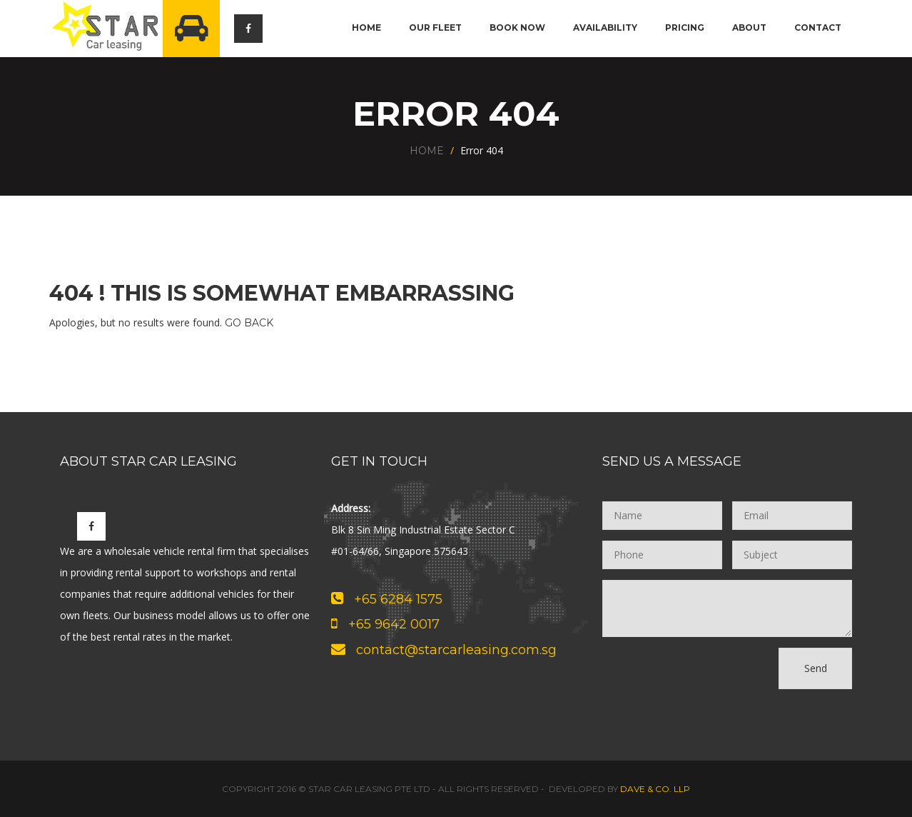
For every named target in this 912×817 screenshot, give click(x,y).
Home (366, 27)
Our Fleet (435, 27)
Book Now (517, 27)
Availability (605, 27)
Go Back (249, 322)
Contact (817, 27)
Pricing (684, 27)
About (749, 27)
